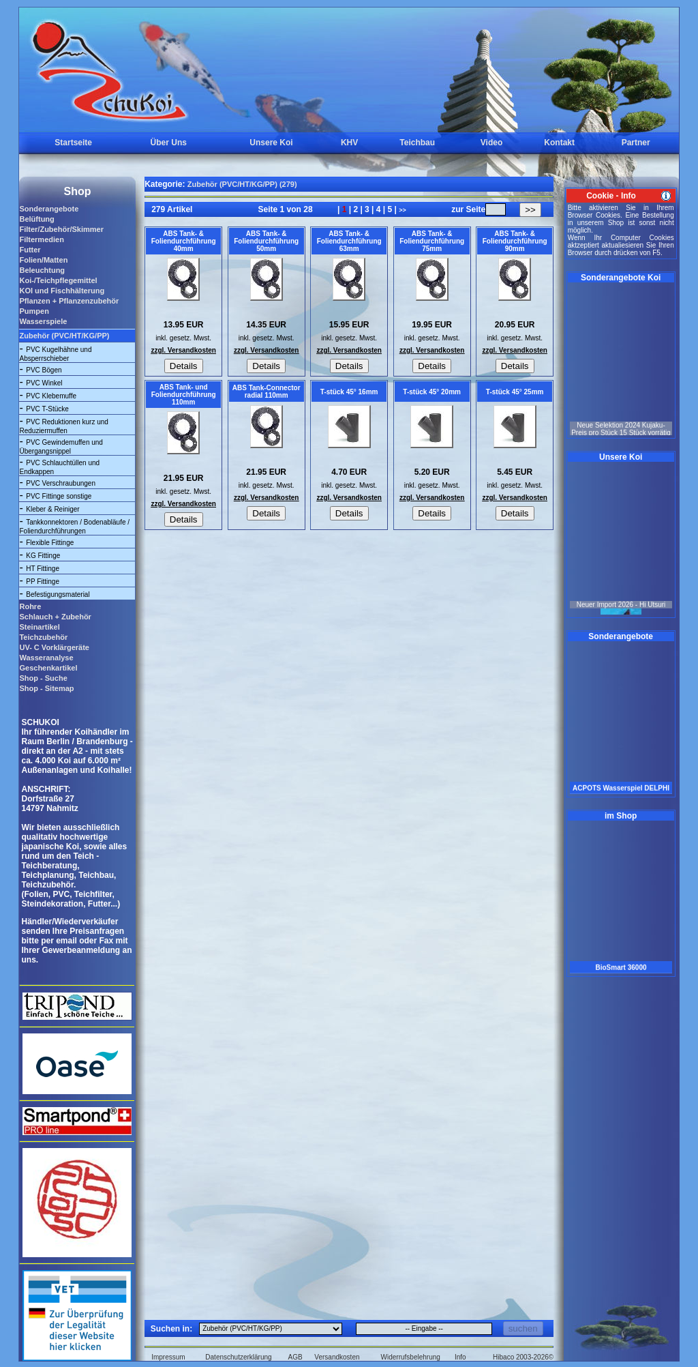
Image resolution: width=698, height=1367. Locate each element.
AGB (295, 1357)
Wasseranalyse (46, 657)
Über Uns (169, 142)
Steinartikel (39, 627)
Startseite (73, 142)
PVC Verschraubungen (60, 483)
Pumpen (33, 311)
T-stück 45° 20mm (432, 392)
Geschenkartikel (48, 668)
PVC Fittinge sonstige (58, 496)
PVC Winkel (44, 383)
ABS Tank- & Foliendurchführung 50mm (266, 241)
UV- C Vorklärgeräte (54, 647)
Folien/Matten (43, 260)
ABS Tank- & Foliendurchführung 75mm (431, 241)
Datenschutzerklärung (238, 1357)
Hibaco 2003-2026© (523, 1357)
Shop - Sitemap (46, 688)
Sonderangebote (48, 209)
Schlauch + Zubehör (55, 617)
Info (460, 1357)
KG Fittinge (43, 555)
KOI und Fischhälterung (61, 290)
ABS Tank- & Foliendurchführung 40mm (183, 241)
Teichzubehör (43, 637)
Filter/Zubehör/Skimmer (61, 229)
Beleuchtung (42, 270)
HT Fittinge (42, 568)
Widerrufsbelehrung (410, 1357)
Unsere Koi (270, 142)
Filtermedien (41, 239)
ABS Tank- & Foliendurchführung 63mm (349, 241)
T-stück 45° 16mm (349, 392)
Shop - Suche (43, 678)
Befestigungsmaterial (57, 594)
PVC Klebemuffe (51, 396)
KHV (349, 142)
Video (491, 142)
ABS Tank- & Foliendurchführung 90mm (515, 241)
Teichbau (417, 142)
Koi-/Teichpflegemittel (58, 280)
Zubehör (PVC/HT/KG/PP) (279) (242, 184)
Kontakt (559, 142)
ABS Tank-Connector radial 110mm (266, 391)
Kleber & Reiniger (52, 509)
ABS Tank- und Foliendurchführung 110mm (183, 394)
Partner (636, 142)
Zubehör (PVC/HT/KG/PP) (64, 336)
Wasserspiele (43, 321)
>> (402, 210)
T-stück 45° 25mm (515, 392)
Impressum (168, 1357)
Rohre (30, 606)
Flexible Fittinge (50, 542)
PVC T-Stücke (47, 409)
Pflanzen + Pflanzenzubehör (69, 301)
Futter (29, 250)
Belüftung (36, 219)
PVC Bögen (43, 370)
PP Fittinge (42, 581)
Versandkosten (336, 1357)
